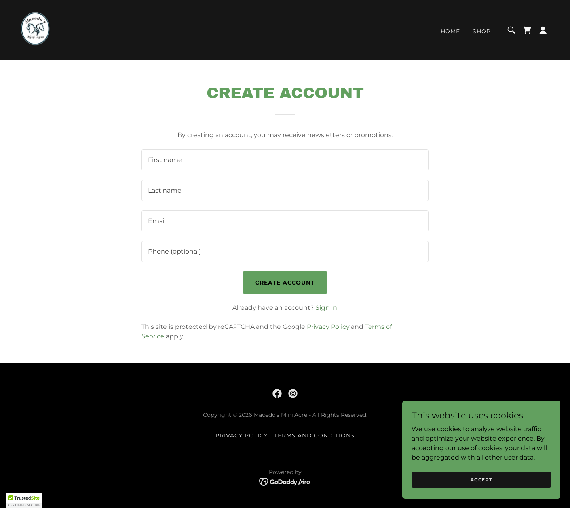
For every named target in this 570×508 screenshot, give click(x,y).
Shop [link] (482, 31)
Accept (481, 480)
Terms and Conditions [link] (314, 435)
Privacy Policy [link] (328, 326)
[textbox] (284, 159)
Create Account (285, 282)
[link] (35, 29)
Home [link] (450, 31)
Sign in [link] (326, 307)
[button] (543, 30)
